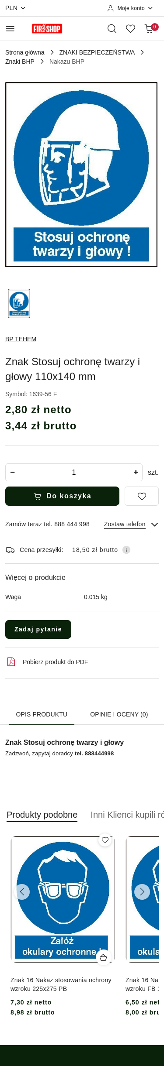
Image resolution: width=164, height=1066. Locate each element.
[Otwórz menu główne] (10, 29)
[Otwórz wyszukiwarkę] (112, 28)
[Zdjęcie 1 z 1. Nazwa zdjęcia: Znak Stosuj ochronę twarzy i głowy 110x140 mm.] (19, 303)
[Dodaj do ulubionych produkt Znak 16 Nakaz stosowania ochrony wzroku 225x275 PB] (105, 840)
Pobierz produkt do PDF (46, 662)
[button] (42, 819)
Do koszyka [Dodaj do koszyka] (62, 496)
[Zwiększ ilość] (135, 472)
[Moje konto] (130, 8)
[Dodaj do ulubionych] (142, 496)
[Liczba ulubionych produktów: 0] (130, 28)
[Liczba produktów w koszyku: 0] (149, 28)
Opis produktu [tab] (42, 714)
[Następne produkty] (142, 892)
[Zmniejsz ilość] (12, 472)
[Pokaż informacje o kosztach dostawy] (126, 550)
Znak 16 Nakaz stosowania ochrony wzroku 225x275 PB (61, 984)
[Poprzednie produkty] (22, 892)
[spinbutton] (74, 472)
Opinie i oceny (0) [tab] (119, 714)
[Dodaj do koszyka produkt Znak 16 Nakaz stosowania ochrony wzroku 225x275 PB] (104, 957)
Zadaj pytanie (38, 629)
